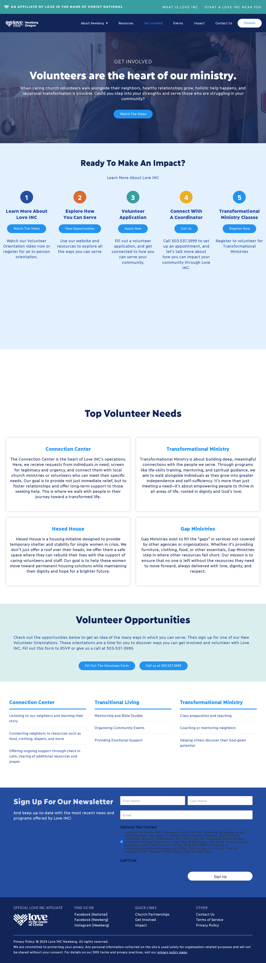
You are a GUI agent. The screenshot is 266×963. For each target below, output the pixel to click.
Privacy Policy (207, 925)
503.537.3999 (184, 240)
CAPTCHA (128, 860)
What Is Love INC (180, 7)
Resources (125, 23)
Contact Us (223, 23)
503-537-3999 (120, 647)
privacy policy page (172, 952)
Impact (199, 23)
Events (178, 23)
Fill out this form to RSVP (46, 647)
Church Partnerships (152, 914)
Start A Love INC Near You (233, 7)
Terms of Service (209, 919)
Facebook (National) (91, 914)
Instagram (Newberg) (91, 925)
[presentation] (152, 872)
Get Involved (153, 23)
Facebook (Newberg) (91, 919)
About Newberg (94, 23)
